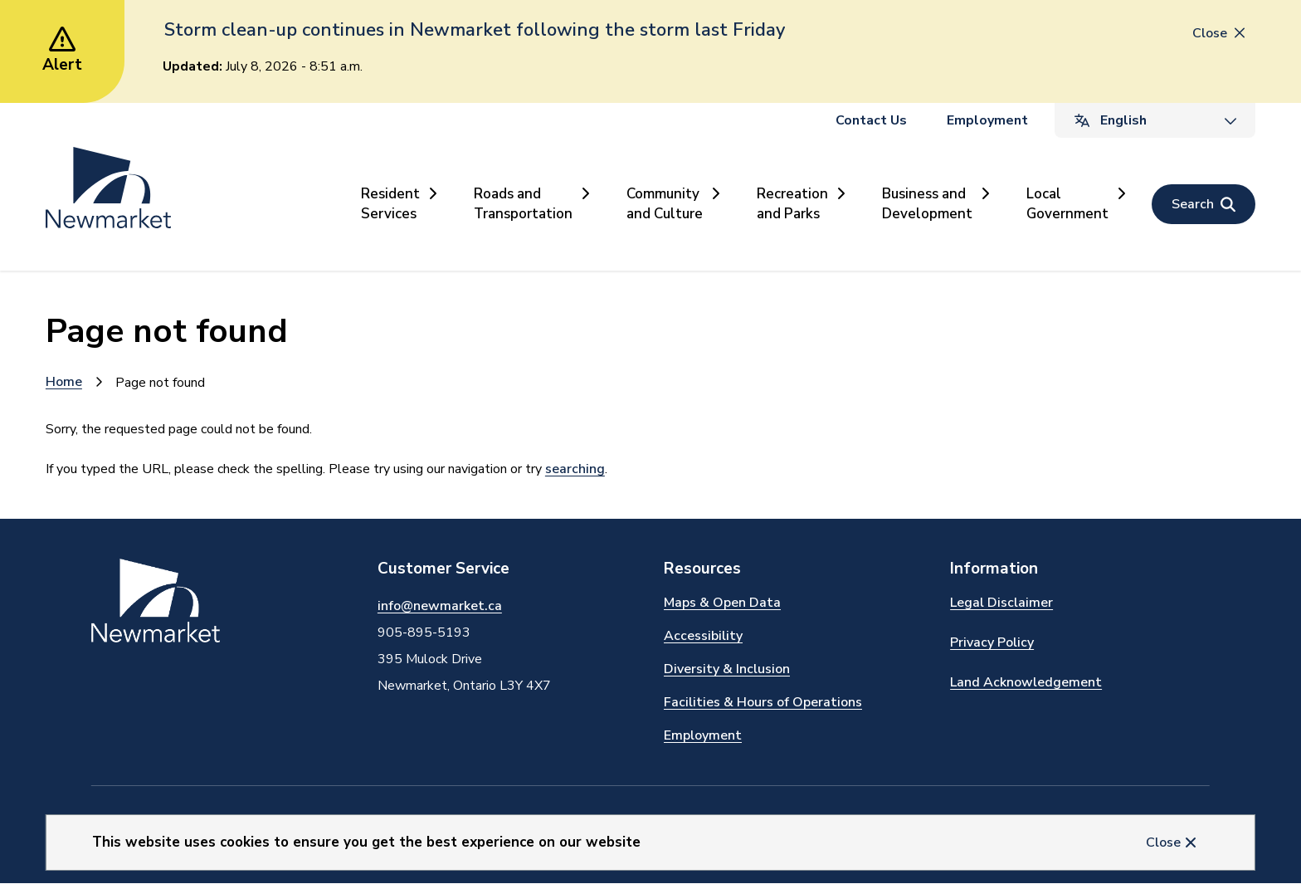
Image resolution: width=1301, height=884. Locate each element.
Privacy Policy (992, 642)
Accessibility (703, 636)
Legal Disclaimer (1001, 602)
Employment (987, 120)
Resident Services (390, 203)
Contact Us (871, 120)
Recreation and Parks (792, 203)
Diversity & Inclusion (727, 669)
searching (575, 469)
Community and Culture (664, 203)
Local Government (1067, 203)
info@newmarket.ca (440, 606)
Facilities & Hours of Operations (763, 702)
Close (1163, 842)
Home (64, 382)
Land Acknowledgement (1026, 682)
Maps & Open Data (722, 602)
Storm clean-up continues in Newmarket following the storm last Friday (474, 29)
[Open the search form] (1203, 204)
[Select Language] (1155, 120)
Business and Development (927, 203)
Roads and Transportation (523, 203)
